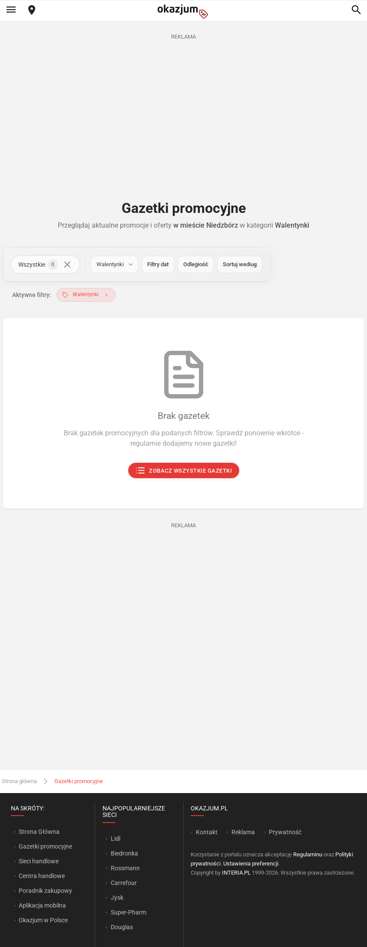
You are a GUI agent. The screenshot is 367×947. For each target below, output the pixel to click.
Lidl (115, 838)
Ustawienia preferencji (250, 863)
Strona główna (19, 781)
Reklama (243, 832)
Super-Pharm (128, 912)
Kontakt (207, 832)
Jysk (117, 897)
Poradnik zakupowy (45, 890)
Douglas (122, 927)
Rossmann (125, 868)
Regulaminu (307, 854)
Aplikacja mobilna (42, 905)
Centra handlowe (42, 875)
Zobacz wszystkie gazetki (183, 471)
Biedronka (124, 853)
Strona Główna (39, 831)
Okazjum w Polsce (43, 920)
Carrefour (124, 882)
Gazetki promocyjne (45, 846)
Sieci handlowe (39, 861)
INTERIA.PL (236, 872)
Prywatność (285, 832)
